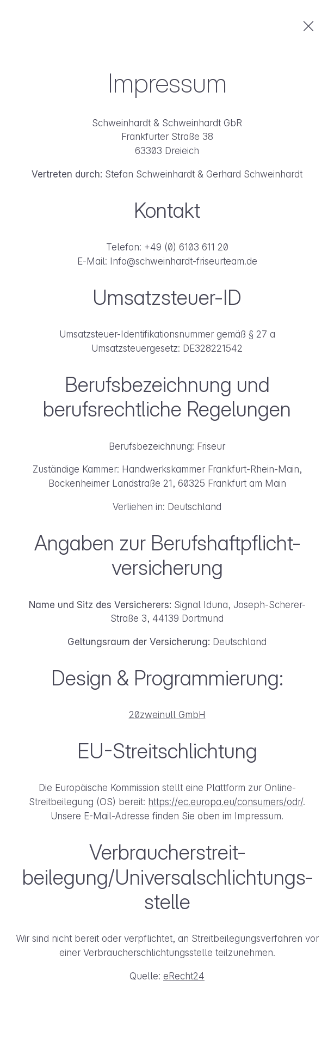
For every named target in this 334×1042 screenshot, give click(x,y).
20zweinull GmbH (167, 714)
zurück (308, 26)
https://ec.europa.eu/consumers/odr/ (225, 801)
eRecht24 (184, 976)
